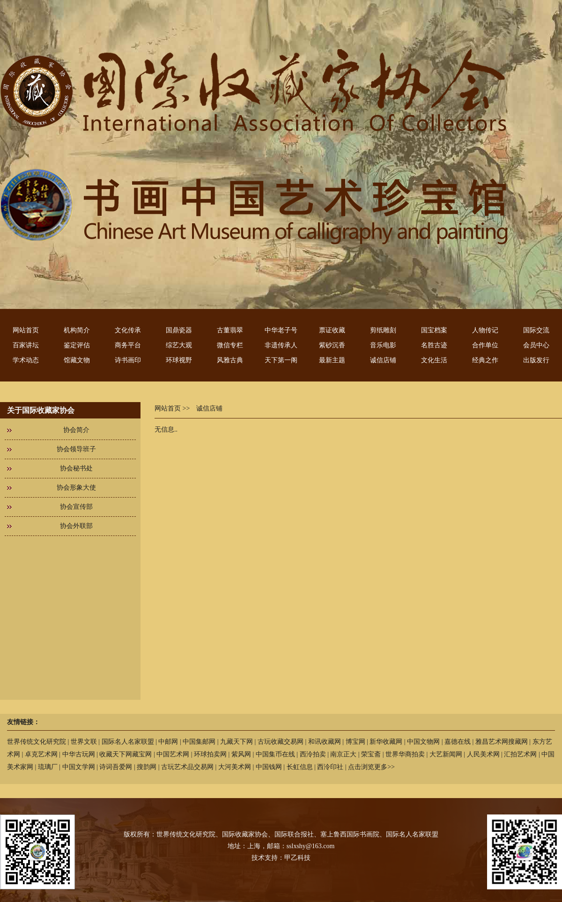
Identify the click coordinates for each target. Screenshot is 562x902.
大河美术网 (234, 766)
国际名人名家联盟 (128, 741)
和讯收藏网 (324, 741)
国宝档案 (434, 330)
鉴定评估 (77, 345)
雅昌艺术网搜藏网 (501, 741)
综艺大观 (179, 345)
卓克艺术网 (41, 754)
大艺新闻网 (445, 754)
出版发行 (536, 360)
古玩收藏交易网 (280, 741)
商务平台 (128, 345)
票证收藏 (332, 330)
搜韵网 (146, 766)
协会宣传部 (76, 506)
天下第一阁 (281, 360)
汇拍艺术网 (520, 754)
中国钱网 (269, 766)
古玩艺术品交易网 (187, 766)
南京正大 (343, 754)
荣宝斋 (371, 754)
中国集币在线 (275, 754)
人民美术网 (483, 754)
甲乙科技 (297, 857)
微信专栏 (230, 345)
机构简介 (77, 330)
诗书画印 (128, 360)
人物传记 (485, 330)
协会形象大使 (76, 487)
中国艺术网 (172, 754)
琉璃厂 (48, 766)
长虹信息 (300, 766)
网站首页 (26, 330)
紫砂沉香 (332, 345)
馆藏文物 (77, 360)
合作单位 (485, 345)
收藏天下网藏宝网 (125, 754)
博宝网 (355, 741)
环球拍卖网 (210, 754)
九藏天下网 (236, 741)
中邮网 (168, 741)
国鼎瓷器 (179, 330)
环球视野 (179, 360)
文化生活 (434, 360)
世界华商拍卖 (405, 754)
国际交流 (536, 330)
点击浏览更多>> (371, 766)
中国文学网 (78, 766)
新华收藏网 (386, 741)
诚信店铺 (383, 360)
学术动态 (26, 360)
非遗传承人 (281, 345)
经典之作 (485, 360)
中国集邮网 (199, 741)
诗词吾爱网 (115, 766)
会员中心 (536, 345)
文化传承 (128, 330)
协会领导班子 (76, 449)
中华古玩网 (78, 754)
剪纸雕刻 (383, 330)
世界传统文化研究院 (36, 741)
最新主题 (332, 360)
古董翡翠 (230, 330)
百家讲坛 (26, 345)
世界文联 (84, 741)
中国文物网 (423, 741)
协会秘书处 (76, 468)
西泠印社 (330, 766)
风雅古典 (230, 360)
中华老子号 (281, 330)
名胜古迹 (434, 345)
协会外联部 (76, 525)
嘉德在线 (457, 741)
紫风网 (241, 754)
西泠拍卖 (313, 754)
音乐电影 (383, 345)
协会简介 (76, 429)
